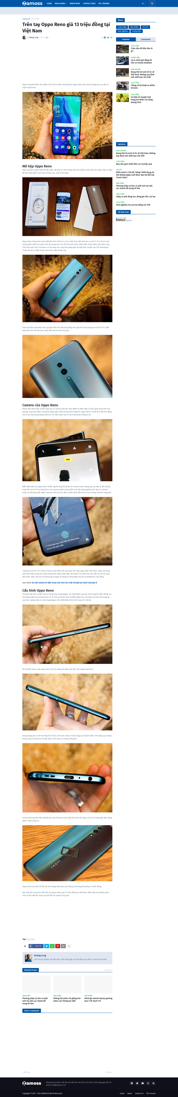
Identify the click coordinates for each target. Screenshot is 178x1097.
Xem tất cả (108, 970)
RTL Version (151, 1093)
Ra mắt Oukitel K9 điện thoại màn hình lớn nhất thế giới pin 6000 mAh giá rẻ (64, 583)
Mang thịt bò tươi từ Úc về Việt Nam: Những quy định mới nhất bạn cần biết (142, 74)
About (129, 1093)
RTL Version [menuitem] (104, 3)
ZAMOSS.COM (46, 1093)
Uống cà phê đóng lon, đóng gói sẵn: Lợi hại (135, 196)
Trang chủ (26, 19)
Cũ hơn (108, 1072)
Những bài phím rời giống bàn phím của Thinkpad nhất (67, 999)
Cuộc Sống (122, 27)
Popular (126, 39)
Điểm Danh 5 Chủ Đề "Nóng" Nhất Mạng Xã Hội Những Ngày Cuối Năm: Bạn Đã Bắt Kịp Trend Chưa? (135, 175)
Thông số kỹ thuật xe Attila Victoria (143, 86)
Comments (146, 39)
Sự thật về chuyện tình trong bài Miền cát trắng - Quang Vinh (142, 99)
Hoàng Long (40, 955)
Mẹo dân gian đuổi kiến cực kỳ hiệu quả (134, 164)
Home (122, 1093)
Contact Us (139, 1093)
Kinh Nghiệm (123, 31)
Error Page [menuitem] (75, 3)
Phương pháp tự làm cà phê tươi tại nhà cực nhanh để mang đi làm (35, 1001)
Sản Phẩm (35, 19)
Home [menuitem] (49, 3)
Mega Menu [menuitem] (60, 3)
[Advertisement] (67, 62)
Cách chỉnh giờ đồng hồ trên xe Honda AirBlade (141, 61)
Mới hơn (27, 1072)
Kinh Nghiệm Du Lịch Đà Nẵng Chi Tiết (133, 205)
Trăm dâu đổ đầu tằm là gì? (142, 49)
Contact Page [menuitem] (89, 3)
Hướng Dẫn (136, 31)
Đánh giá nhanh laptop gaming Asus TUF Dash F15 (98, 999)
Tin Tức (145, 27)
